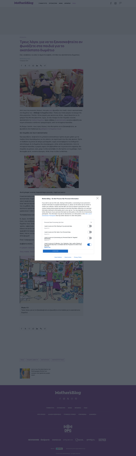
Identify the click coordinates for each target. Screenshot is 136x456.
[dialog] (68, 228)
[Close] (98, 198)
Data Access (68, 257)
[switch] (89, 226)
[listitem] (68, 222)
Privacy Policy (78, 257)
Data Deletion (58, 257)
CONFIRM (55, 251)
